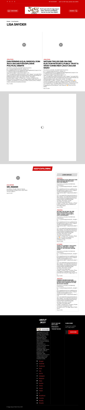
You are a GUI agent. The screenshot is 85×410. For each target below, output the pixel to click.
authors (59, 244)
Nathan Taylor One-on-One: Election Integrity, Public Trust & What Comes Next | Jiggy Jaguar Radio (60, 64)
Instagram (42, 376)
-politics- (10, 59)
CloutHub (41, 363)
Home (8, 21)
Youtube (41, 398)
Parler (40, 381)
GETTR (41, 373)
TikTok (41, 385)
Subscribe (73, 332)
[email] (66, 332)
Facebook (42, 366)
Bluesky (41, 400)
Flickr (40, 368)
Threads (41, 403)
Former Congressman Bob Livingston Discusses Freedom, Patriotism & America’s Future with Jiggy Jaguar (66, 281)
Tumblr (41, 388)
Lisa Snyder (10, 185)
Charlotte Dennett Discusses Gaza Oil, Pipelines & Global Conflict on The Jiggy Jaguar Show (66, 247)
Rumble (41, 383)
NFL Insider (12, 187)
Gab (40, 371)
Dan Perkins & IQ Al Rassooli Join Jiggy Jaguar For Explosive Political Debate (23, 63)
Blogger (41, 361)
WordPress (42, 395)
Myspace (41, 378)
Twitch (41, 390)
